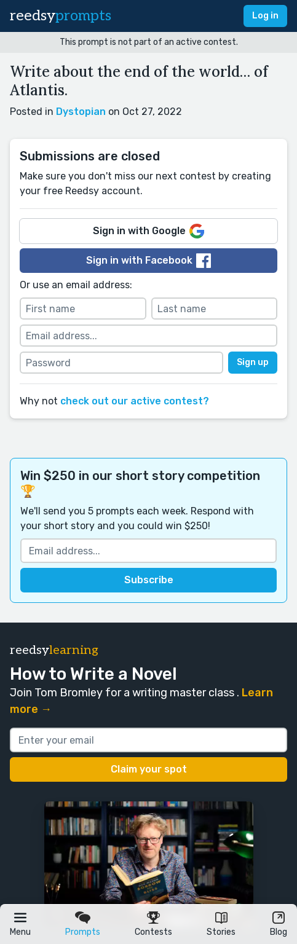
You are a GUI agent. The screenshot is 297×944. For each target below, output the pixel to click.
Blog (278, 932)
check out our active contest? (134, 401)
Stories (221, 932)
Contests (153, 932)
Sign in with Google (148, 231)
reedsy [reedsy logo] (60, 16)
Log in (265, 15)
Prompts (82, 932)
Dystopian (81, 111)
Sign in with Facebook (148, 260)
